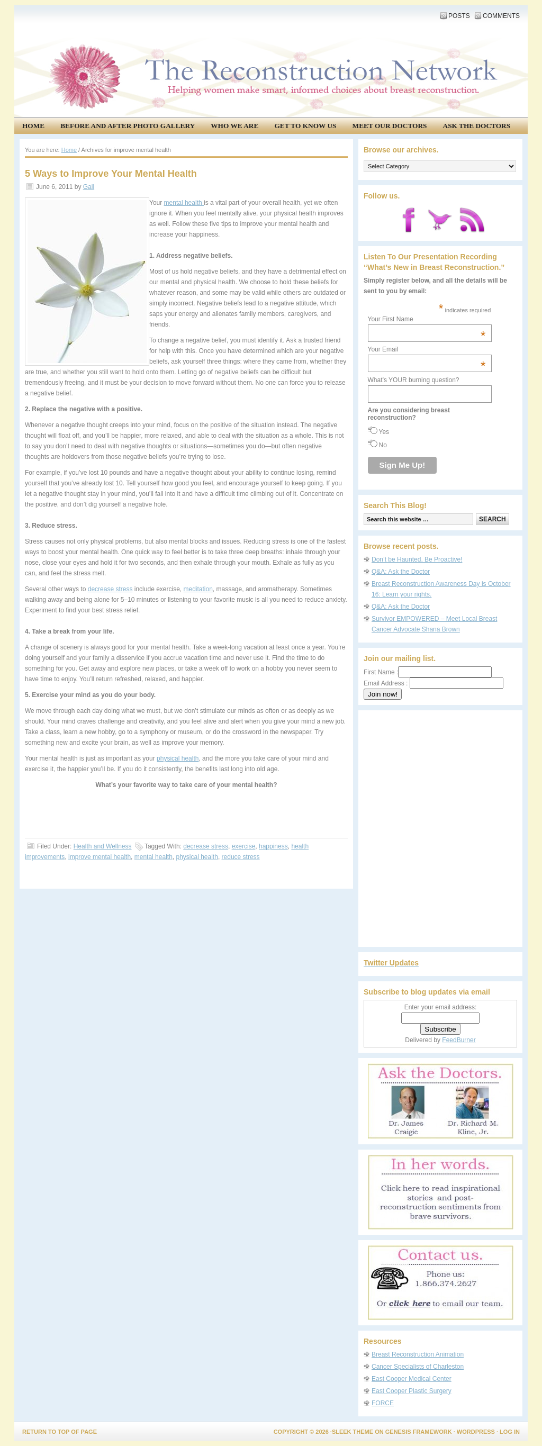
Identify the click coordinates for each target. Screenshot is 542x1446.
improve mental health (99, 857)
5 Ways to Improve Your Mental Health (111, 173)
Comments (501, 16)
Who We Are (234, 126)
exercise (244, 846)
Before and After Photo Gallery (127, 126)
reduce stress (241, 857)
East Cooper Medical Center (411, 1378)
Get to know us (305, 126)
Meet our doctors (390, 126)
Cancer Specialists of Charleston (418, 1366)
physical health (177, 758)
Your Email (427, 349)
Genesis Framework (418, 1432)
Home (33, 126)
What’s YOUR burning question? (413, 380)
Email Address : (386, 683)
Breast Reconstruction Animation (418, 1354)
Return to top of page (59, 1432)
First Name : (428, 672)
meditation (197, 589)
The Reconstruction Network (268, 42)
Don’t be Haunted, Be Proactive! (417, 559)
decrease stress (110, 589)
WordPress (476, 1432)
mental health (184, 202)
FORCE (383, 1403)
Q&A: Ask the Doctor (401, 571)
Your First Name (427, 319)
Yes (384, 432)
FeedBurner (458, 1040)
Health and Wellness (103, 846)
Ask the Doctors (477, 126)
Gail (88, 187)
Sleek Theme (352, 1432)
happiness (273, 846)
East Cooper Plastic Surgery (411, 1391)
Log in (510, 1432)
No (383, 445)
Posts (459, 16)
